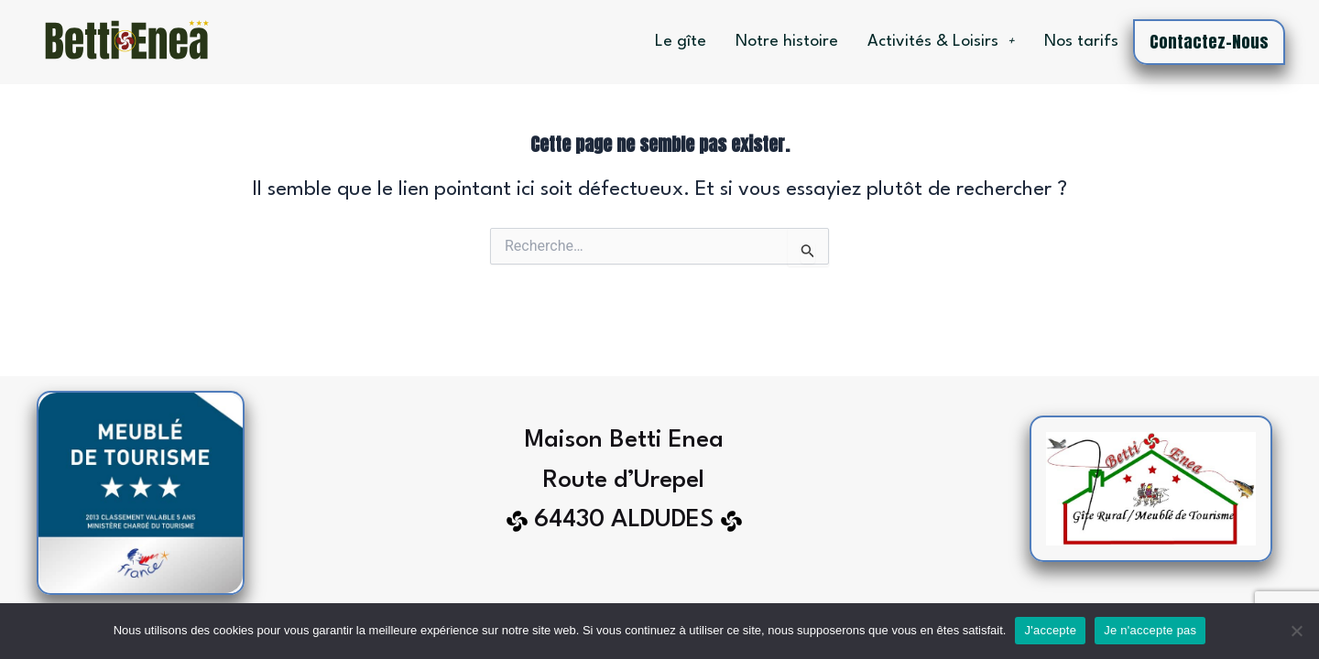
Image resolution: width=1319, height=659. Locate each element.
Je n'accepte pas (1150, 630)
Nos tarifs (1081, 41)
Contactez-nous (1209, 41)
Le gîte (680, 41)
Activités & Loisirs (941, 41)
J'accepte (1050, 630)
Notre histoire (787, 41)
